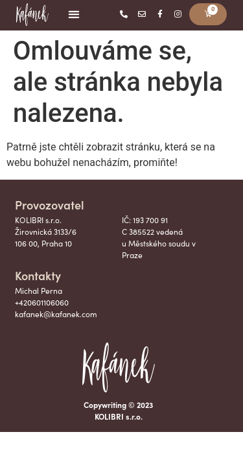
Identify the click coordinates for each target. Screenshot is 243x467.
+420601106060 (42, 302)
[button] (74, 14)
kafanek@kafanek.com (56, 314)
